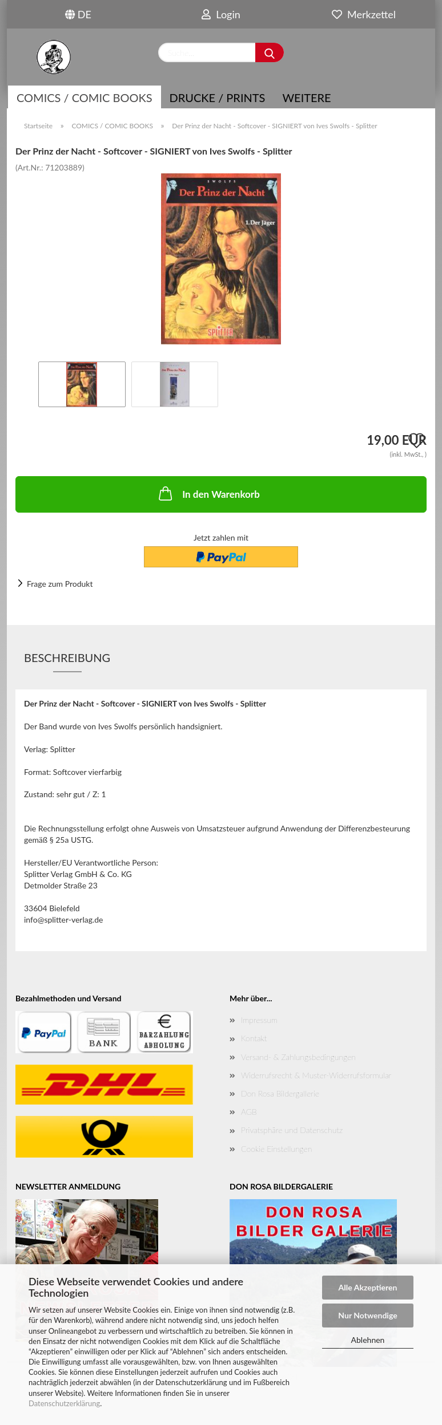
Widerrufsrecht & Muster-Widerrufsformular (316, 1075)
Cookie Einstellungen (276, 1149)
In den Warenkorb (208, 493)
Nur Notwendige (367, 1315)
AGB (249, 1112)
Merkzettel (364, 14)
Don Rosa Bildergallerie (280, 1093)
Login (221, 14)
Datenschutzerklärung (64, 1403)
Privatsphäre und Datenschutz (292, 1130)
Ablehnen (368, 1340)
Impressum (259, 1020)
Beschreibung (67, 657)
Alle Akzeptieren (368, 1287)
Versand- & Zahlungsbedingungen (298, 1057)
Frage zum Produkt (60, 583)
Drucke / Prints (218, 97)
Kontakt (254, 1038)
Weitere (306, 97)
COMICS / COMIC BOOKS (84, 97)
